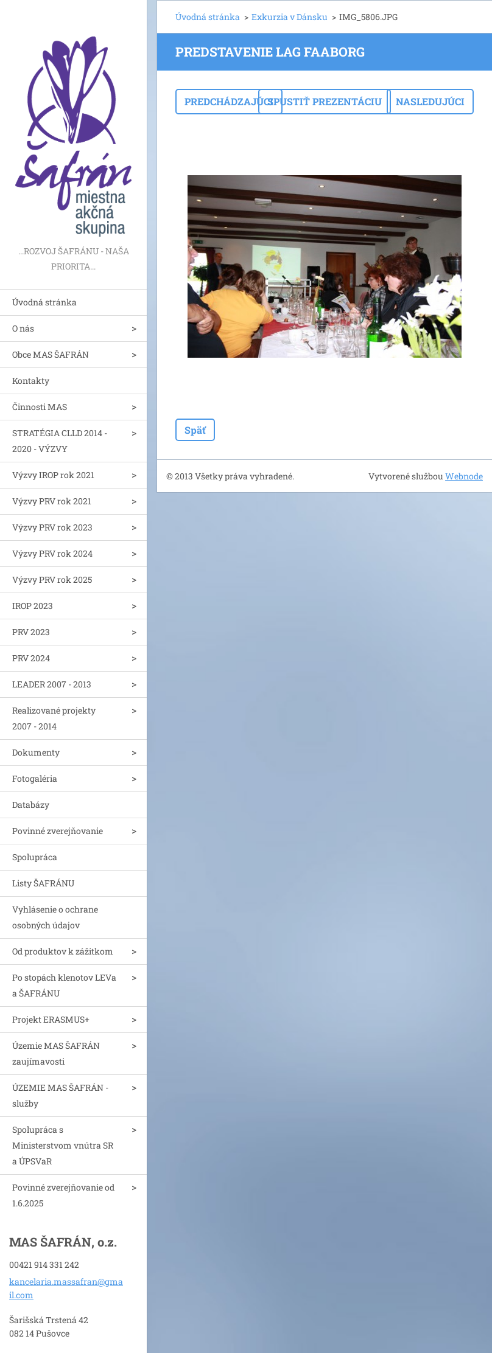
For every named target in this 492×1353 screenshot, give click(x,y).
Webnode (464, 476)
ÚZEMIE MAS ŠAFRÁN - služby (60, 1095)
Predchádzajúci (228, 101)
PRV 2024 (31, 658)
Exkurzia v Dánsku (289, 17)
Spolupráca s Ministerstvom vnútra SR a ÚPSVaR (62, 1145)
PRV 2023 (31, 632)
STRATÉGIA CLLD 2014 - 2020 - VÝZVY (59, 440)
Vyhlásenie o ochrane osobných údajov (55, 917)
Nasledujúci (430, 101)
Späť (195, 429)
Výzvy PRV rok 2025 (52, 579)
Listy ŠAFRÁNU (43, 883)
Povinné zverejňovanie (57, 830)
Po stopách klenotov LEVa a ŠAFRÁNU (64, 985)
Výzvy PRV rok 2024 (52, 553)
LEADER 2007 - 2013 (51, 684)
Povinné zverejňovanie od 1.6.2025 (63, 1195)
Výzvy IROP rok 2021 (53, 475)
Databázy (30, 804)
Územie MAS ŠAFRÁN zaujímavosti (56, 1053)
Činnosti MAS (39, 406)
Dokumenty (36, 752)
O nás (23, 328)
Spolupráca (34, 857)
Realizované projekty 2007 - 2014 (54, 718)
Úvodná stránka (44, 302)
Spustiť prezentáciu (324, 101)
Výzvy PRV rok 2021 (51, 501)
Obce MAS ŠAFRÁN (50, 354)
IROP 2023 (32, 605)
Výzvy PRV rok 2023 (52, 527)
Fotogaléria (34, 778)
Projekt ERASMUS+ (51, 1019)
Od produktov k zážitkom (62, 951)
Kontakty (30, 380)
